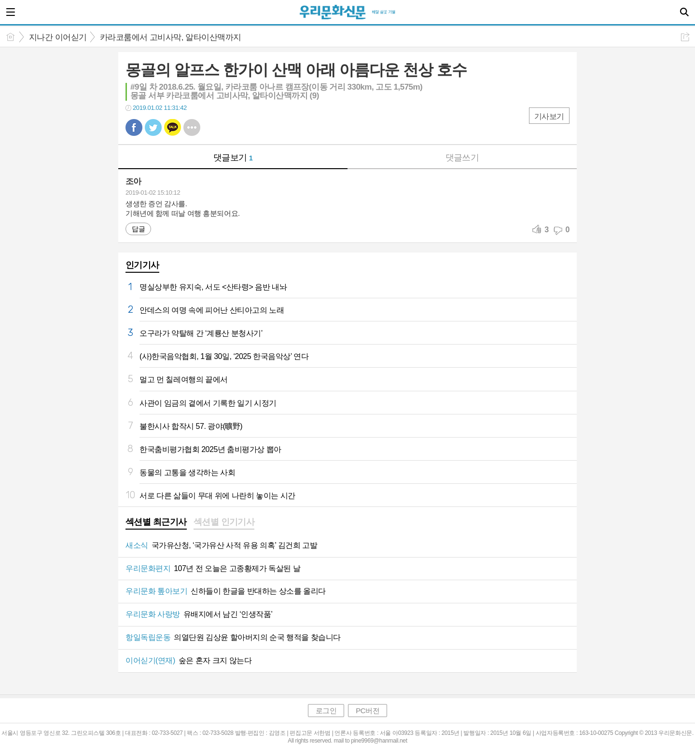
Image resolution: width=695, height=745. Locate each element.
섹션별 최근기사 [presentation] (156, 522)
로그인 (326, 710)
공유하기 (685, 36)
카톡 (172, 127)
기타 (191, 127)
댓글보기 (233, 157)
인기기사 (142, 265)
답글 (138, 229)
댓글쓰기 (462, 157)
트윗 (153, 127)
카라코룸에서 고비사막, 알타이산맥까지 (170, 37)
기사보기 (549, 116)
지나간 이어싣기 (58, 37)
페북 (133, 127)
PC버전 (367, 710)
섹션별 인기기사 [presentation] (224, 522)
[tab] (156, 523)
